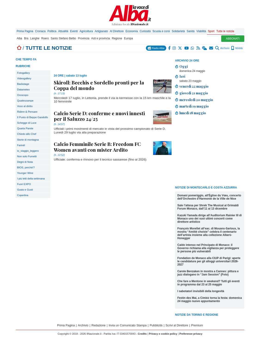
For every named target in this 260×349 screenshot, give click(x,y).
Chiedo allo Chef (26, 134)
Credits (142, 333)
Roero (45, 38)
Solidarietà (178, 31)
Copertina (22, 195)
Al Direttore (117, 31)
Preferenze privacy (191, 333)
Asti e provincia (100, 38)
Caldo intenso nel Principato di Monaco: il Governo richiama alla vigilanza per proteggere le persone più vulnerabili (208, 248)
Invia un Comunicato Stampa (128, 325)
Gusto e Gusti (25, 189)
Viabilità (201, 31)
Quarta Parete (25, 128)
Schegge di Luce (26, 122)
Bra (26, 38)
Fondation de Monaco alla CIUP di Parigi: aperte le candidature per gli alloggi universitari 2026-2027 (208, 261)
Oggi (183, 66)
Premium (197, 325)
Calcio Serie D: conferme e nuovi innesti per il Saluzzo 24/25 (99, 116)
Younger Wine (25, 173)
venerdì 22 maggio (194, 86)
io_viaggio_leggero (28, 150)
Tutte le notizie (225, 31)
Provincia (83, 38)
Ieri (182, 76)
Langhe (34, 38)
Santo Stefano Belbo (63, 38)
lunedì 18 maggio (192, 113)
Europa (128, 38)
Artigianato (101, 31)
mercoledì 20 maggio (196, 99)
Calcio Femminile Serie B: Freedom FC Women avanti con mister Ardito (97, 147)
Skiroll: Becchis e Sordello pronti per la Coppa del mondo (99, 85)
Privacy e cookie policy (163, 333)
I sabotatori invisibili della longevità (200, 291)
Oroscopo (22, 95)
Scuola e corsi (161, 31)
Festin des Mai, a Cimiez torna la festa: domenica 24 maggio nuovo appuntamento (209, 299)
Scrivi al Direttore (177, 325)
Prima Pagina (25, 31)
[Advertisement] (209, 151)
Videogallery (24, 78)
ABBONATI (233, 38)
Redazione (98, 325)
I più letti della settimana (31, 178)
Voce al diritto (25, 106)
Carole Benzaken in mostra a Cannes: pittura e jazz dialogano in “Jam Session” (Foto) (208, 273)
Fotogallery (23, 72)
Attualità (63, 31)
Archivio (222, 48)
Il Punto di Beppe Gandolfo (32, 117)
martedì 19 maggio (194, 106)
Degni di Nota (25, 162)
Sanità (190, 31)
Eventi (74, 31)
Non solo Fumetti (27, 156)
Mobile (237, 48)
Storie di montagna (28, 139)
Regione (117, 38)
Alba (19, 38)
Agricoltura (86, 31)
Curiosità (145, 31)
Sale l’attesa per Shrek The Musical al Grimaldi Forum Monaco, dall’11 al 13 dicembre (208, 207)
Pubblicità (156, 325)
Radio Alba (156, 47)
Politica (51, 31)
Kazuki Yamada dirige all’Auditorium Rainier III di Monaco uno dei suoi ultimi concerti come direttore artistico (209, 218)
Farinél (21, 145)
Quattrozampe (25, 100)
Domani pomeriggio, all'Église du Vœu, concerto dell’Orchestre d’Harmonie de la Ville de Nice (209, 197)
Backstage (23, 84)
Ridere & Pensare (27, 111)
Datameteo (23, 89)
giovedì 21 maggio (193, 93)
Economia (132, 31)
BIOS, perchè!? (26, 167)
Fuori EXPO (24, 184)
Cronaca (40, 31)
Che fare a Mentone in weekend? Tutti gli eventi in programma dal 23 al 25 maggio (208, 283)
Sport (211, 31)
